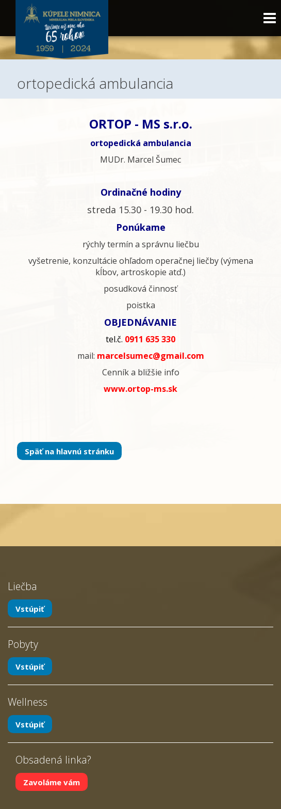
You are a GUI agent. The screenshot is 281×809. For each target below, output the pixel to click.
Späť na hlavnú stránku (69, 451)
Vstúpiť (29, 609)
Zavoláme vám (51, 782)
